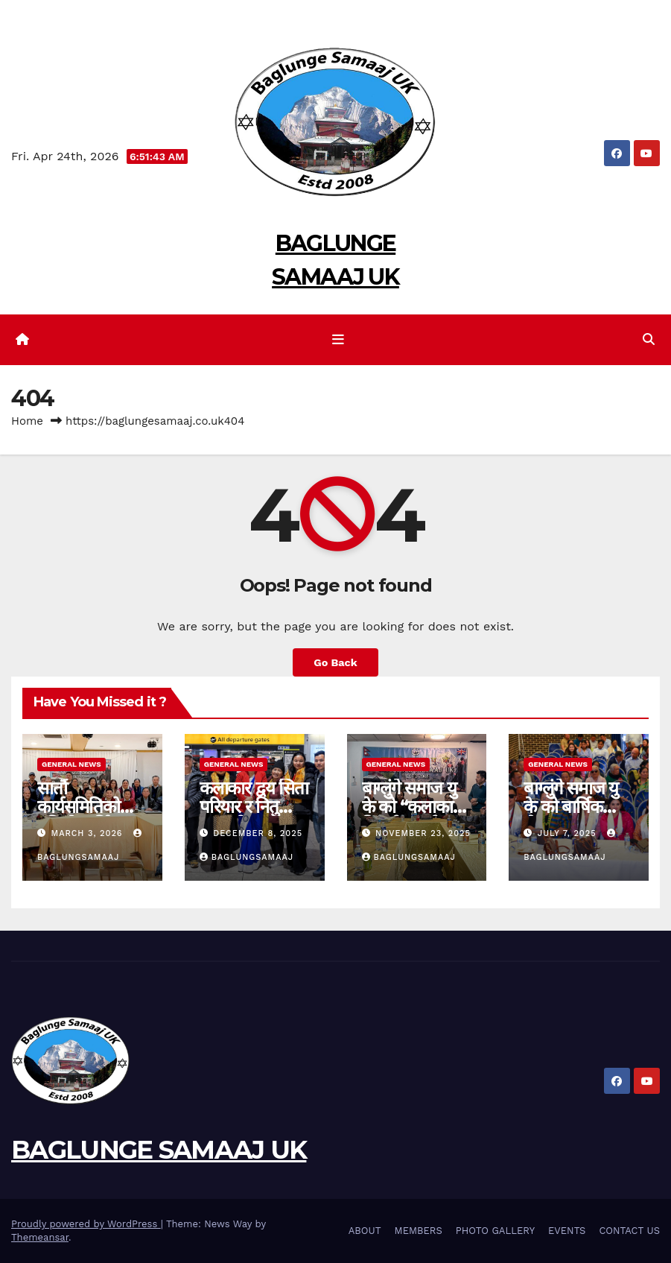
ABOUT (365, 1230)
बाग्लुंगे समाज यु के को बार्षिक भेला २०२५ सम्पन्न (575, 806)
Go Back (335, 662)
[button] (649, 339)
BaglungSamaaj (246, 857)
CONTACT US (629, 1230)
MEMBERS (418, 1230)
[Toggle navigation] (338, 339)
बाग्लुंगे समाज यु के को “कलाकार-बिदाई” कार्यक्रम (413, 806)
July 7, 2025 (569, 833)
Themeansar (40, 1237)
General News (71, 764)
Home (27, 421)
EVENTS (566, 1230)
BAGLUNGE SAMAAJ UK (158, 1149)
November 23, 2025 (423, 833)
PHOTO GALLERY (495, 1230)
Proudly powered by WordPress (86, 1223)
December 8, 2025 (257, 833)
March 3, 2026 (89, 833)
